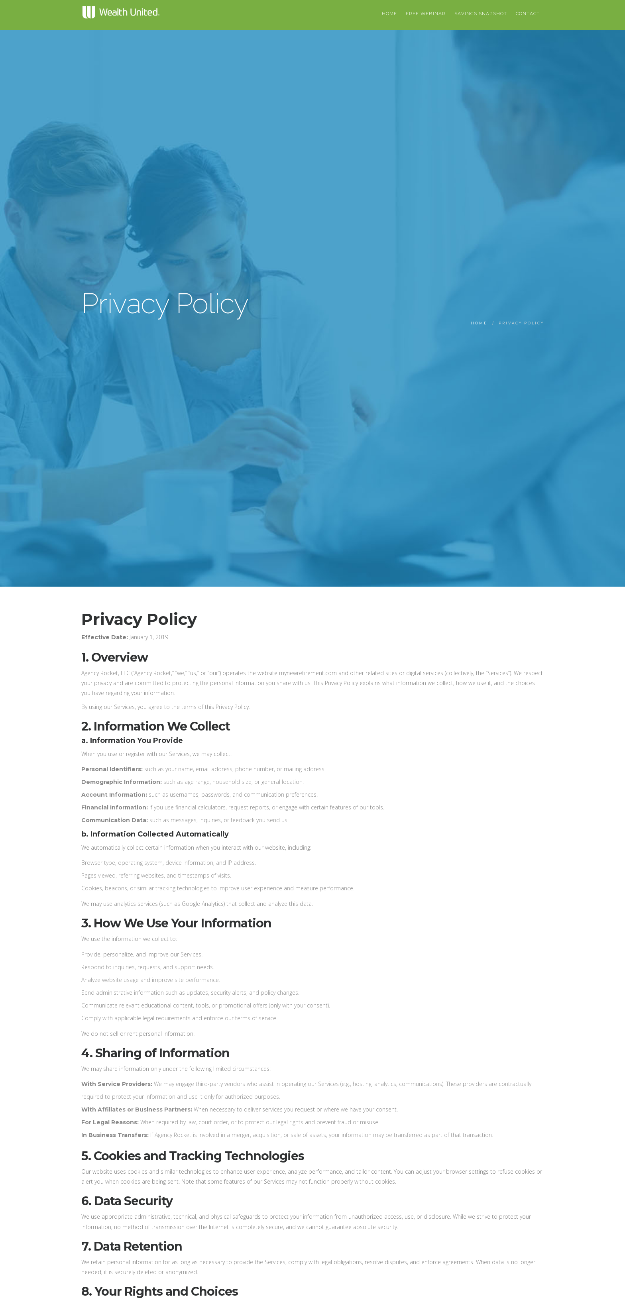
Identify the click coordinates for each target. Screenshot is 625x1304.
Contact (528, 13)
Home (479, 323)
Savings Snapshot (480, 13)
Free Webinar (426, 13)
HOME (389, 13)
